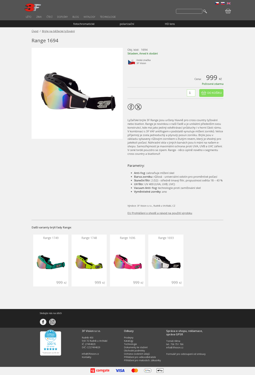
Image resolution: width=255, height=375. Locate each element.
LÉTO (28, 16)
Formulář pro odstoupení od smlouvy (186, 353)
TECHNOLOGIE (108, 16)
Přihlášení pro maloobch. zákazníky (142, 360)
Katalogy (128, 340)
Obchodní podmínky (134, 350)
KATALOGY (89, 16)
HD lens (170, 24)
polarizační (127, 24)
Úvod (35, 31)
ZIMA (39, 16)
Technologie (130, 344)
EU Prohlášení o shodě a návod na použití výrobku (160, 213)
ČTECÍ (49, 16)
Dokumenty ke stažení (136, 347)
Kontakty (86, 357)
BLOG (76, 16)
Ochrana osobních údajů (137, 353)
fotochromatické (83, 24)
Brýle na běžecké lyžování (58, 31)
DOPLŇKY (62, 16)
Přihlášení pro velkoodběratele (140, 357)
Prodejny (128, 337)
